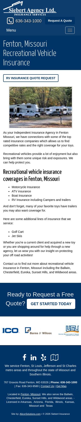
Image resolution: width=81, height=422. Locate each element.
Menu (11, 30)
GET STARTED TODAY (51, 304)
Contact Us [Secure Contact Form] (47, 386)
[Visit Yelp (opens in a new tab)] (43, 357)
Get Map (61, 386)
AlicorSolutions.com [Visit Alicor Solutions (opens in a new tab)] (30, 414)
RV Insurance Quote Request (30, 78)
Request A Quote (60, 20)
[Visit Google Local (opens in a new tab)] (54, 357)
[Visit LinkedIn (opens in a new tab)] (33, 357)
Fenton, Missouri (31, 394)
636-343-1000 (28, 21)
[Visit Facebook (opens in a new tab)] (24, 357)
